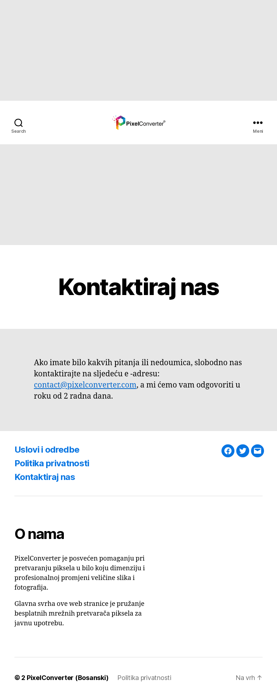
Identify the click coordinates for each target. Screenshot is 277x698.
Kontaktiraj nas (44, 477)
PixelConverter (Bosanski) (68, 677)
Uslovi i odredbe (46, 449)
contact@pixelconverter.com (85, 385)
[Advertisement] (138, 50)
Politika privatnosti (51, 463)
